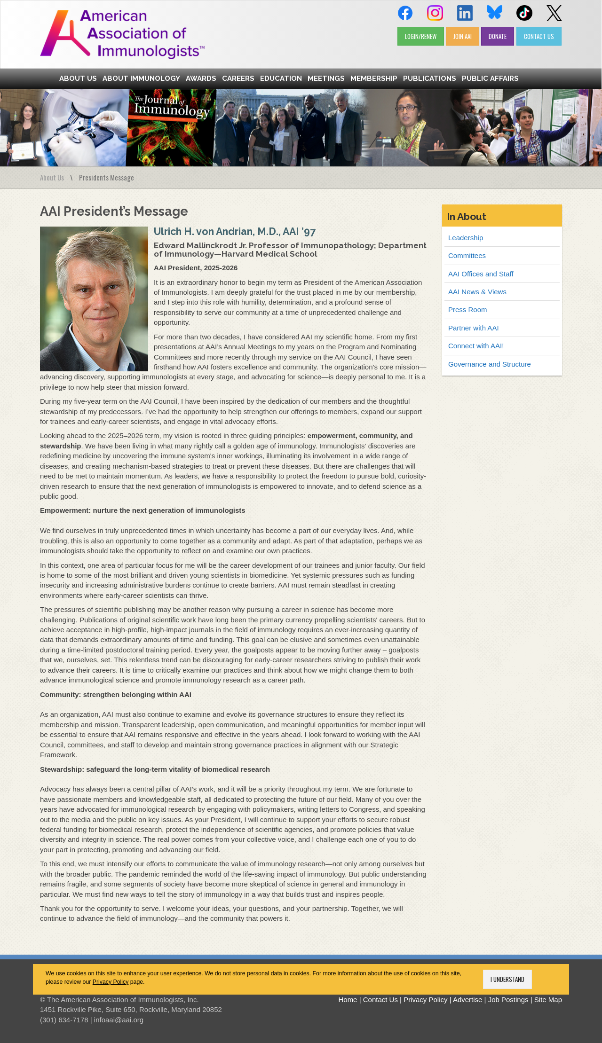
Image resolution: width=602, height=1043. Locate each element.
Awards (201, 78)
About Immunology (141, 78)
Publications (429, 78)
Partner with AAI (473, 328)
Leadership (465, 238)
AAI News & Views (477, 292)
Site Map (548, 1000)
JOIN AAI (462, 36)
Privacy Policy (111, 982)
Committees (467, 255)
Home (347, 1000)
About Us (78, 78)
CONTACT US (539, 36)
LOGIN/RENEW (420, 36)
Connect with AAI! (476, 346)
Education (281, 78)
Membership (373, 78)
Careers (238, 78)
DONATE (498, 36)
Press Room (467, 310)
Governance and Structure (489, 364)
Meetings (326, 78)
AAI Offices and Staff (481, 274)
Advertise (468, 1000)
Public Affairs (490, 78)
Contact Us (380, 1000)
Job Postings (508, 1000)
